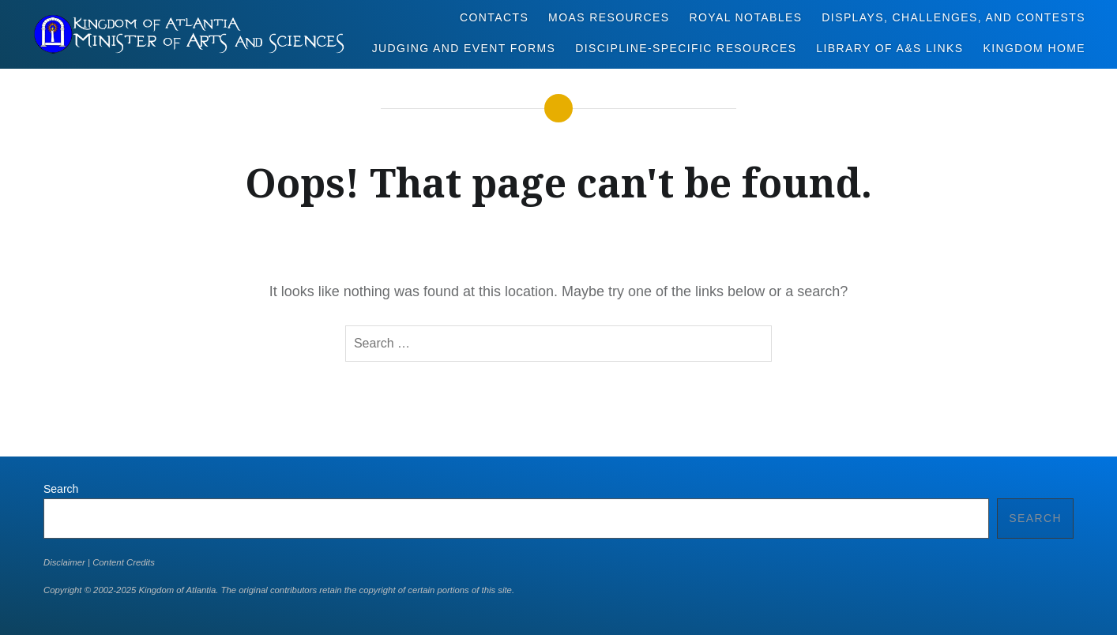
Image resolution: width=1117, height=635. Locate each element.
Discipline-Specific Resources (685, 48)
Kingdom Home (1034, 48)
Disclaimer (64, 562)
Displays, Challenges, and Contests (953, 17)
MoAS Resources (608, 17)
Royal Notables (745, 17)
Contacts (494, 17)
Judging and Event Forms (464, 48)
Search (60, 489)
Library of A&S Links (889, 48)
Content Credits (123, 562)
